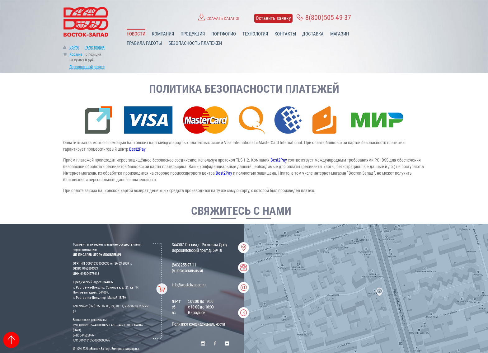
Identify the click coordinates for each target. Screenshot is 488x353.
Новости (136, 34)
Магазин (339, 34)
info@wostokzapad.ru (189, 284)
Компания (163, 34)
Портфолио (223, 34)
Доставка (312, 34)
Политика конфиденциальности (198, 324)
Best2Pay (137, 149)
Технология (255, 34)
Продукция (193, 34)
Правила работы (144, 43)
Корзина (75, 54)
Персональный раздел (87, 67)
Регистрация (95, 47)
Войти (74, 47)
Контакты (285, 34)
